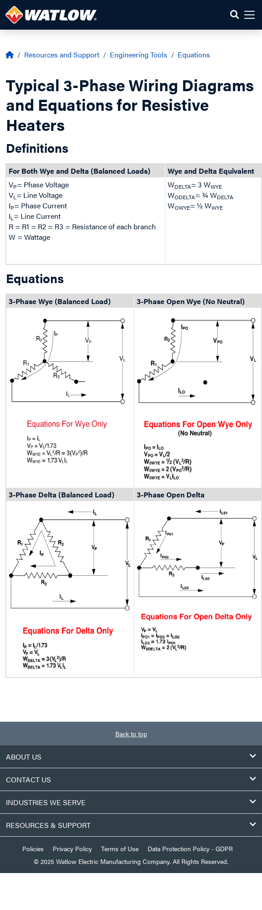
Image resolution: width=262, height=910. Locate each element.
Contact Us (131, 779)
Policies (33, 848)
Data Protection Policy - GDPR (190, 848)
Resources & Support (131, 825)
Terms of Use (120, 848)
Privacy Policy (72, 848)
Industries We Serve (131, 802)
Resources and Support (61, 54)
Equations (194, 54)
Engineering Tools (138, 54)
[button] (234, 15)
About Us (131, 756)
